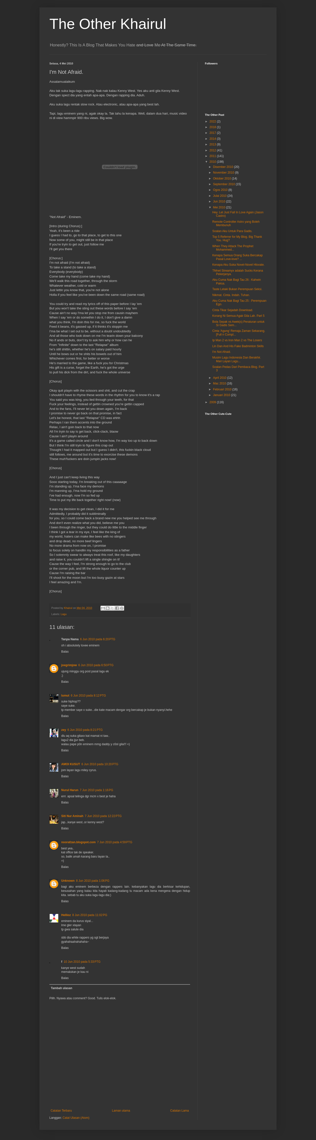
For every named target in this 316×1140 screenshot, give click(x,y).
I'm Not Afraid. (221, 352)
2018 (213, 127)
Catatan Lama (179, 1110)
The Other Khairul (107, 24)
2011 (213, 156)
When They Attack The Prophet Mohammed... (232, 247)
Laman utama (121, 1110)
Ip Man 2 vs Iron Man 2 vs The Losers (237, 340)
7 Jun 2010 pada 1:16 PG (96, 790)
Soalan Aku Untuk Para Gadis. (232, 231)
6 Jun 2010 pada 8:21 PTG (84, 730)
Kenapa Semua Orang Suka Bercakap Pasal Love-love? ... (237, 257)
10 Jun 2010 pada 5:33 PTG (82, 961)
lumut (65, 695)
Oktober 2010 (222, 178)
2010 (213, 161)
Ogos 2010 (220, 190)
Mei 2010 (219, 207)
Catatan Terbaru (61, 1110)
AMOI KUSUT (70, 764)
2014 (213, 138)
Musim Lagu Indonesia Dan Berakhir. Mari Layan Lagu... (236, 359)
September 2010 (224, 184)
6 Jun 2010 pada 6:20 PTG (97, 639)
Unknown (68, 880)
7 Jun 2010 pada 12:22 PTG (103, 816)
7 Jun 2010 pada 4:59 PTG (114, 842)
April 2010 (220, 378)
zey (63, 730)
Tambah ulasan (61, 988)
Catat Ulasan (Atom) (75, 1118)
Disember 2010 (223, 167)
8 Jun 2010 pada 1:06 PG (92, 880)
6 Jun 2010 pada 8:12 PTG (88, 695)
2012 (213, 150)
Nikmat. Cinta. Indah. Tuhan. (231, 295)
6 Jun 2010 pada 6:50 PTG (95, 665)
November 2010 (224, 172)
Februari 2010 (222, 389)
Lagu (64, 614)
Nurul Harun (69, 790)
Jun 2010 (219, 201)
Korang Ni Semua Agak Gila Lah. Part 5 (238, 316)
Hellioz (66, 915)
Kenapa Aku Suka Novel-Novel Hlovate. (238, 264)
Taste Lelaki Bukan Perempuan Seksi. (237, 289)
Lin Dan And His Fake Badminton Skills (238, 346)
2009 (213, 402)
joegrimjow (69, 665)
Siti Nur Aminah (72, 816)
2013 (213, 144)
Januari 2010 (222, 395)
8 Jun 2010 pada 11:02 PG (89, 915)
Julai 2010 (220, 196)
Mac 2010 (220, 383)
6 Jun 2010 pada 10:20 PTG (99, 764)
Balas (65, 651)
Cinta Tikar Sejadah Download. (232, 310)
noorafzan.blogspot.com (78, 842)
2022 (213, 121)
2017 (213, 133)
